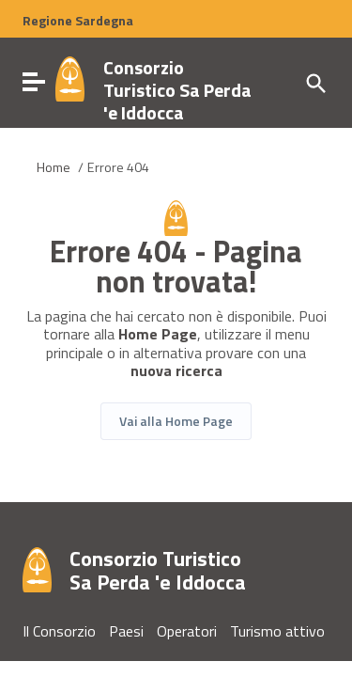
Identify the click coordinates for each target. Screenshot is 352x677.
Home (53, 167)
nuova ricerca (176, 371)
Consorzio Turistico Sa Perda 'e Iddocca (177, 90)
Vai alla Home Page (176, 421)
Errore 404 (118, 167)
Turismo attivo (277, 631)
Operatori (187, 631)
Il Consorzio (59, 631)
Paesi (126, 631)
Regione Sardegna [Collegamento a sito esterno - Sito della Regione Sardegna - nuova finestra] (78, 20)
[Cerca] (314, 82)
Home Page (157, 334)
